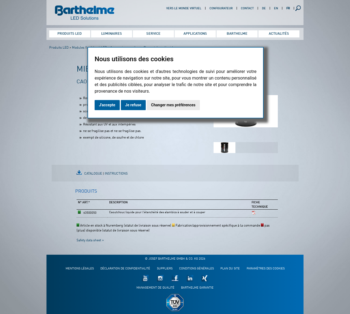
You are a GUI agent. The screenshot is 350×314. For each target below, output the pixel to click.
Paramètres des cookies (266, 268)
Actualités (279, 34)
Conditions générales (196, 268)
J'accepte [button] (107, 105)
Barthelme (237, 34)
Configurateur (221, 8)
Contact (247, 8)
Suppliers (165, 268)
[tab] (86, 193)
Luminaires (111, 34)
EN (276, 8)
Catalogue (93, 173)
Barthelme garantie (197, 287)
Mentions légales (80, 268)
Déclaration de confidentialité (125, 268)
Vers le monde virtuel (183, 8)
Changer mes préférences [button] (173, 105)
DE (264, 8)
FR (288, 8)
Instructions (116, 173)
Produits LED (69, 34)
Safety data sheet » (90, 240)
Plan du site (230, 268)
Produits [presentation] (86, 191)
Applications (195, 34)
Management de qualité (155, 287)
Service (153, 34)
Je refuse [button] (133, 105)
